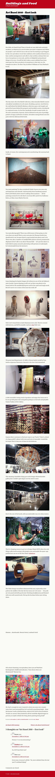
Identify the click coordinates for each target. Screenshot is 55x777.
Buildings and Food (21, 3)
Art (34, 719)
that (33, 325)
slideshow (32, 553)
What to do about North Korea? (40, 725)
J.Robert (17, 744)
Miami (37, 719)
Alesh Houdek (24, 719)
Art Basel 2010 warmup (12, 725)
